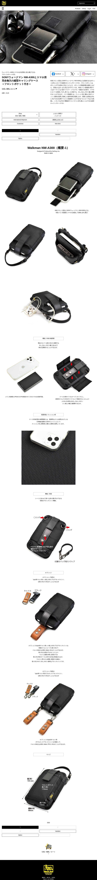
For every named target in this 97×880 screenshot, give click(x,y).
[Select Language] (86, 3)
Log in (89, 8)
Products (77, 8)
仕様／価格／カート (9, 89)
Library (84, 8)
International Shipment (79, 114)
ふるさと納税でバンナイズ (48, 115)
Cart (94, 8)
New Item (80, 120)
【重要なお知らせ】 (17, 120)
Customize (48, 120)
